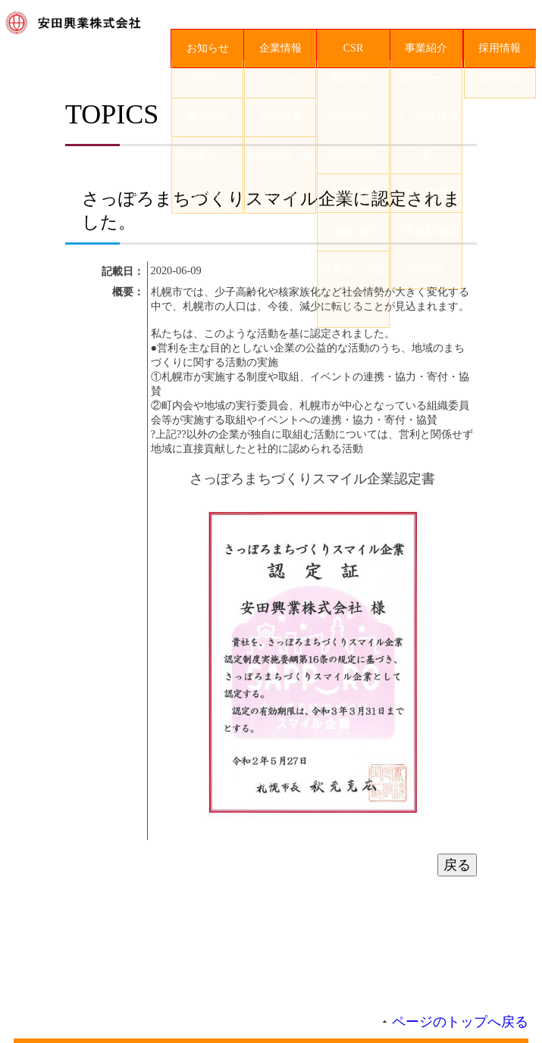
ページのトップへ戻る (460, 1027)
